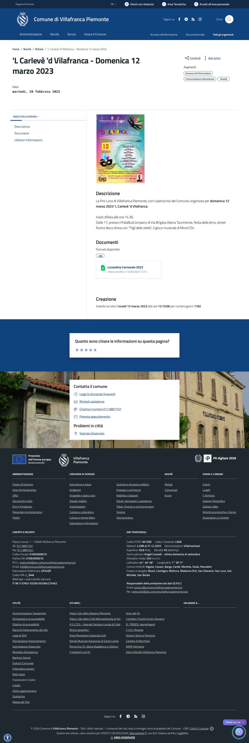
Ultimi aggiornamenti (24, 691)
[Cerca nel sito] (229, 19)
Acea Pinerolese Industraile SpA (88, 635)
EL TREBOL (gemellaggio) (140, 624)
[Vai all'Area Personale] (211, 4)
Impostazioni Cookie (23, 680)
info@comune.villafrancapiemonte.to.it (42, 567)
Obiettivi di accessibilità (25, 624)
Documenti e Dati (22, 501)
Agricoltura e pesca (80, 484)
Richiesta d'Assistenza (25, 652)
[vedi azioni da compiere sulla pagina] (211, 58)
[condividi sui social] (192, 58)
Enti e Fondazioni (22, 506)
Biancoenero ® (138, 733)
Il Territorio (209, 495)
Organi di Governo (22, 484)
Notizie (39, 49)
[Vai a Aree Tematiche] (174, 4)
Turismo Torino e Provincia (140, 635)
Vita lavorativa (124, 518)
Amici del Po (133, 613)
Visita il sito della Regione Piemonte (90, 613)
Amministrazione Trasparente (29, 613)
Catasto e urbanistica (82, 512)
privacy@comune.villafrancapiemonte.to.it (158, 587)
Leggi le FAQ (19, 635)
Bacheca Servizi (21, 658)
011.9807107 (25, 546)
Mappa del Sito (21, 702)
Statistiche (18, 696)
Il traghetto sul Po (80, 652)
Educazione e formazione (84, 523)
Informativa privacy (23, 669)
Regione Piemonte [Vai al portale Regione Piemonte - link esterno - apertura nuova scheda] (25, 4)
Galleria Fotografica (214, 501)
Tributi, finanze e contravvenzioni (135, 506)
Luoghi (206, 490)
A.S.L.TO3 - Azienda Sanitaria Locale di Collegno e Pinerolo (103, 624)
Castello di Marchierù (138, 641)
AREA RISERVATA (122, 737)
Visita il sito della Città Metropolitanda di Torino (96, 619)
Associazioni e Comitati (216, 518)
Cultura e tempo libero (82, 518)
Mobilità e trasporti (127, 495)
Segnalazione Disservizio (26, 646)
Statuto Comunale (23, 663)
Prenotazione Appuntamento (29, 641)
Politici (16, 518)
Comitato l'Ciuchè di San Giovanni (145, 619)
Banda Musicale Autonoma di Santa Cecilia (94, 641)
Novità (27, 49)
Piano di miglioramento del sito (30, 630)
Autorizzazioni (77, 506)
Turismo (120, 512)
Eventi (206, 484)
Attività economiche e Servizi (219, 512)
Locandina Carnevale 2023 (125, 267)
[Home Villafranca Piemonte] (62, 19)
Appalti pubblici (78, 501)
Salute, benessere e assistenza (134, 501)
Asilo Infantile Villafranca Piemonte (146, 652)
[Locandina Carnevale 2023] (103, 268)
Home (15, 49)
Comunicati (171, 490)
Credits (16, 685)
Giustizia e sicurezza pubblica (132, 484)
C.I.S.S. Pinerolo (134, 630)
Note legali (18, 674)
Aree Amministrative (24, 490)
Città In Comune (199, 728)
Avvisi (168, 495)
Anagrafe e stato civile (82, 495)
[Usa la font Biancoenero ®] (139, 4)
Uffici (15, 495)
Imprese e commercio (128, 490)
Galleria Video (210, 506)
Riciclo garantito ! (79, 630)
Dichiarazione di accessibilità (28, 619)
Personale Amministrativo (27, 512)
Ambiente (75, 490)
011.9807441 (25, 550)
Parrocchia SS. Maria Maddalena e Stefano (94, 646)
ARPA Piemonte (135, 646)
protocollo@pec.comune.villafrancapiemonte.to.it (48, 562)
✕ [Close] (243, 722)
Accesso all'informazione (164, 35)
